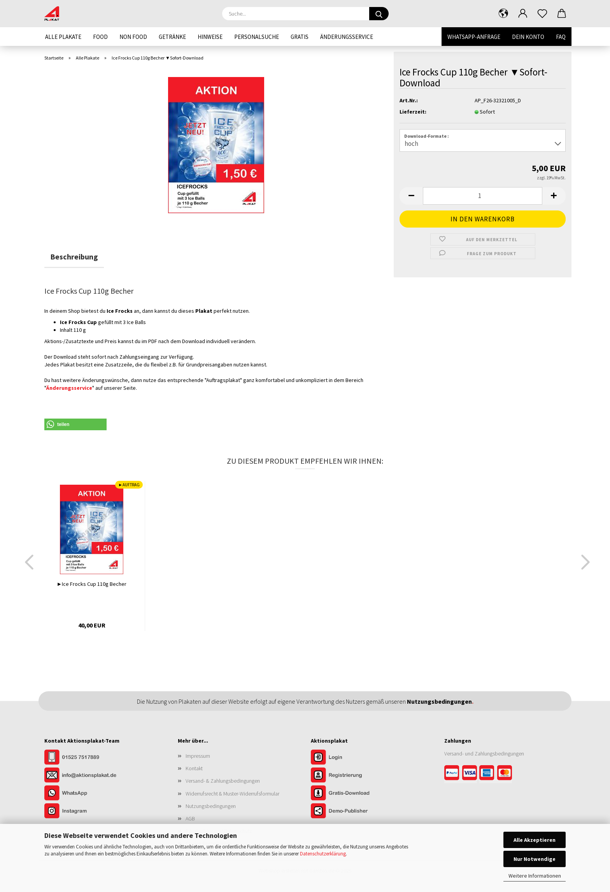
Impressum (198, 755)
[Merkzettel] (542, 13)
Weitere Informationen (534, 875)
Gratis (300, 36)
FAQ (561, 36)
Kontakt (194, 768)
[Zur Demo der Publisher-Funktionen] (350, 811)
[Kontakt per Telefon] (83, 757)
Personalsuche (256, 36)
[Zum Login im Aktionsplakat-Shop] (350, 757)
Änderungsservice (346, 36)
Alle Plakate (63, 36)
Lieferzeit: (413, 111)
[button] (503, 13)
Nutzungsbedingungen (211, 806)
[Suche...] (379, 13)
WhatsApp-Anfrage (473, 36)
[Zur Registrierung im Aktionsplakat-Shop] (350, 775)
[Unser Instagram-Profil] (83, 811)
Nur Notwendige (535, 858)
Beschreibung (74, 256)
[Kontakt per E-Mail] (83, 775)
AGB (190, 818)
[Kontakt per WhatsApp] (83, 793)
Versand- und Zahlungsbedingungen (484, 753)
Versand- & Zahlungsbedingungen (223, 780)
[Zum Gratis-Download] (350, 793)
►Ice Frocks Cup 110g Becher (92, 583)
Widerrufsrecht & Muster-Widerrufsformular (232, 793)
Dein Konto (528, 36)
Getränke (172, 36)
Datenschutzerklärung (323, 853)
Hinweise (210, 36)
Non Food (133, 36)
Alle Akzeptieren (535, 839)
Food (100, 36)
